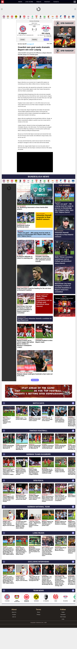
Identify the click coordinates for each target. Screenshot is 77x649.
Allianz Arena (34, 44)
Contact (14, 635)
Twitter (63, 633)
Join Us (14, 638)
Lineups (22, 60)
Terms (38, 633)
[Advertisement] (38, 25)
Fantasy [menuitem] (47, 2)
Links (63, 640)
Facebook (63, 635)
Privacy (38, 635)
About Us (14, 633)
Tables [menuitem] (38, 2)
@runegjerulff (30, 65)
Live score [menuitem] (29, 2)
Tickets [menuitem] (56, 2)
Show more (35, 401)
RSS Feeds (63, 638)
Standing (34, 60)
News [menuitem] (20, 2)
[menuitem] (9, 1)
